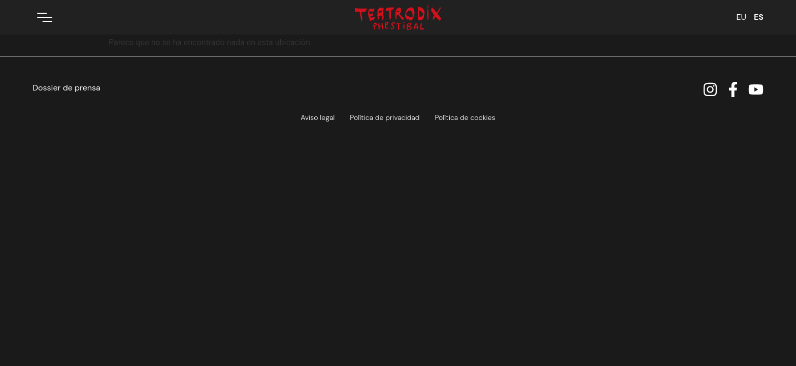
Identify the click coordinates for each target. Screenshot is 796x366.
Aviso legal (318, 117)
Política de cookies (465, 117)
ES (759, 17)
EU (741, 17)
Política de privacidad (384, 117)
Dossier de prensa (66, 87)
